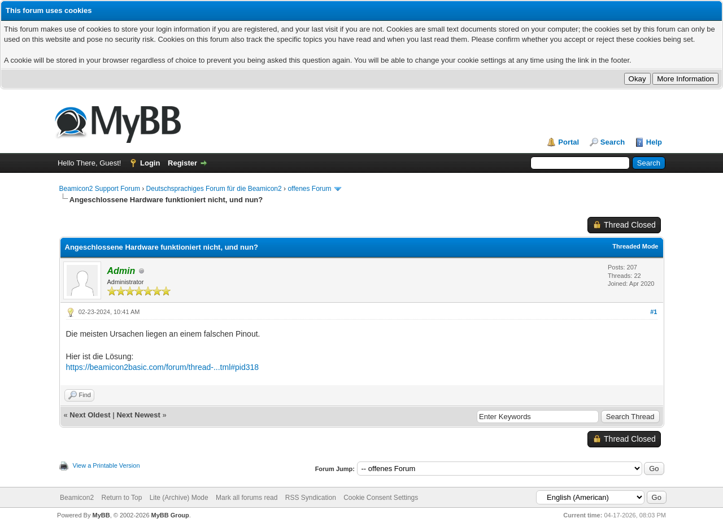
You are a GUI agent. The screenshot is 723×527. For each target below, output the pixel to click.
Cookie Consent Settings (380, 498)
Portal (568, 142)
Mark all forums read (246, 498)
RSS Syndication (310, 498)
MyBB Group (170, 515)
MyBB (101, 515)
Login (150, 163)
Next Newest (138, 415)
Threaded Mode (635, 246)
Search (612, 142)
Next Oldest (89, 415)
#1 (653, 311)
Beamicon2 (77, 498)
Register (182, 163)
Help (654, 142)
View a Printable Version (106, 465)
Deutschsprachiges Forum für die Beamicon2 (215, 189)
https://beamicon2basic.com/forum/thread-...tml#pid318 (162, 367)
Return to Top (121, 498)
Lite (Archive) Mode (179, 498)
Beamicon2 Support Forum (99, 189)
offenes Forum (309, 189)
